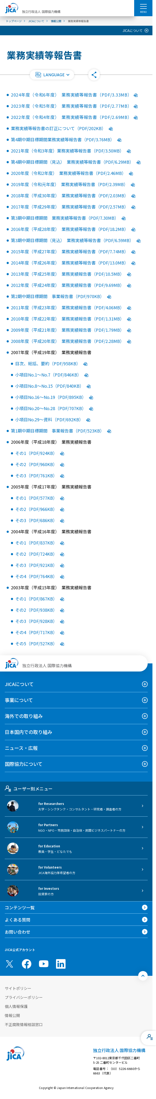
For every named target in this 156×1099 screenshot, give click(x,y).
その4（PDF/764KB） (39, 576)
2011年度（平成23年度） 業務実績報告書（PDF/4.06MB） (71, 307)
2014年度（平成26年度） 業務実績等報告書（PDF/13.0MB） (73, 262)
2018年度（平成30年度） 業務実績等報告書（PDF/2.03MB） (73, 195)
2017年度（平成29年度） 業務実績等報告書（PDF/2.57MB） (73, 207)
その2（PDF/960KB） (39, 464)
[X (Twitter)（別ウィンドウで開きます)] (9, 964)
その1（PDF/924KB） (39, 453)
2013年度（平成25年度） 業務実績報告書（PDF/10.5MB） (71, 274)
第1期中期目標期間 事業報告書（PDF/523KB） (61, 430)
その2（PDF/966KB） (39, 509)
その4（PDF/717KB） (39, 632)
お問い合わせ (17, 932)
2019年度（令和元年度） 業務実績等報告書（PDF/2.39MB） (73, 184)
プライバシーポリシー (24, 997)
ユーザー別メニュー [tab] (28, 788)
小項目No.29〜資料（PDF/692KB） (52, 419)
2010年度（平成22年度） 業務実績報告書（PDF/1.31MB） (71, 318)
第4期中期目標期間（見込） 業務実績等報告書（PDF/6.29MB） (76, 162)
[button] (52, 75)
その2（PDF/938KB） (39, 610)
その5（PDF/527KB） (39, 643)
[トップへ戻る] (143, 976)
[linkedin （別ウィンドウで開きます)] (61, 964)
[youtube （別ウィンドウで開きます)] (43, 963)
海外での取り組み (24, 715)
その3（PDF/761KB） (39, 475)
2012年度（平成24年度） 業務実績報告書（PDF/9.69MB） (71, 285)
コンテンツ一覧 (20, 907)
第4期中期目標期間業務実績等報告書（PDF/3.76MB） (66, 139)
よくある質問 (17, 919)
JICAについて (133, 30)
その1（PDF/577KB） (39, 498)
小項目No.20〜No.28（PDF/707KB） (54, 408)
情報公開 (12, 1015)
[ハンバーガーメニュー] (143, 6)
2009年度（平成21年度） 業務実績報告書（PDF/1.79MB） (71, 330)
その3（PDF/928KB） (39, 621)
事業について (19, 700)
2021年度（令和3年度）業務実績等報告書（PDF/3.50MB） (71, 151)
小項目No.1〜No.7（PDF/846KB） (51, 374)
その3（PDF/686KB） (39, 520)
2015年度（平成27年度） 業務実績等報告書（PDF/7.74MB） (73, 251)
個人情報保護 (16, 1006)
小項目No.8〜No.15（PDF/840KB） (53, 386)
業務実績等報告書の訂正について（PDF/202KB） (62, 128)
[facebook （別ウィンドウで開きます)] (26, 964)
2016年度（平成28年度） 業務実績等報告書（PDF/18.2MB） (73, 229)
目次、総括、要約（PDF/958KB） (51, 363)
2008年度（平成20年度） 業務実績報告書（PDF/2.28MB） (71, 341)
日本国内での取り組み (28, 731)
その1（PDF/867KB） (39, 598)
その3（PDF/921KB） (39, 565)
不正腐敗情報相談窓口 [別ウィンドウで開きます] (24, 1024)
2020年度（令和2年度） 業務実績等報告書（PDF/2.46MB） (72, 173)
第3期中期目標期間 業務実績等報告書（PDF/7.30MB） (68, 218)
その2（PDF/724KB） (39, 554)
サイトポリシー (18, 988)
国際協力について (24, 763)
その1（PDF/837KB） (39, 542)
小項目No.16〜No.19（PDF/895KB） (54, 397)
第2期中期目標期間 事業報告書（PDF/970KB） (61, 296)
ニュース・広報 (21, 747)
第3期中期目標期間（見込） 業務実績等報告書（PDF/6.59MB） (76, 240)
